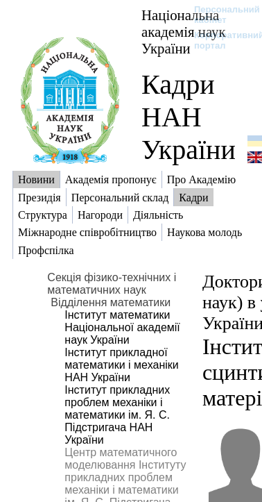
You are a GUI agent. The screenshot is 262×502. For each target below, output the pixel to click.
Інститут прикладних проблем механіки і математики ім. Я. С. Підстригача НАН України (117, 415)
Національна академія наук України (183, 31)
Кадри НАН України (188, 117)
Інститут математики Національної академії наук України (122, 327)
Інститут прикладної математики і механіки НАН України (121, 364)
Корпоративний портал (220, 40)
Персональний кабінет (220, 14)
